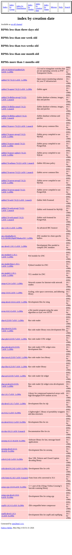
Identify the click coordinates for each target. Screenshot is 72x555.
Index (5, 7)
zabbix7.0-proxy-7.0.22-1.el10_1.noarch (17, 126)
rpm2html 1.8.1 (18, 524)
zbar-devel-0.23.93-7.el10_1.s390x (9, 330)
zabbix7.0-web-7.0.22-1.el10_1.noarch (16, 200)
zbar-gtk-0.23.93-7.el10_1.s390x (14, 339)
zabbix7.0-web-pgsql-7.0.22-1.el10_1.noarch (12, 218)
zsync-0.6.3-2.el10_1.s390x (12, 311)
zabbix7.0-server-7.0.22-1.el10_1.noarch (17, 172)
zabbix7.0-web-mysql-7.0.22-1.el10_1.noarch (13, 209)
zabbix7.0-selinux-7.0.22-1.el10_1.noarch (17, 163)
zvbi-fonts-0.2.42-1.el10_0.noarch (14, 478)
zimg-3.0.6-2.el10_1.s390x (11, 293)
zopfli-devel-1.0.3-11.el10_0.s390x (8, 515)
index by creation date (39, 7)
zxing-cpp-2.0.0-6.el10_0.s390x (13, 487)
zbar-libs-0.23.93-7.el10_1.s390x (14, 367)
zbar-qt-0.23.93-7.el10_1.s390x (13, 376)
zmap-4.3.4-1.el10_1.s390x (12, 283)
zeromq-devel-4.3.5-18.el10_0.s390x (9, 450)
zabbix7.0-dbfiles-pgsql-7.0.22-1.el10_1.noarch (13, 108)
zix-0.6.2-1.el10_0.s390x (11, 413)
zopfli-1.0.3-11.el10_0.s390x (12, 505)
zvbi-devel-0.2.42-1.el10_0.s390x (14, 468)
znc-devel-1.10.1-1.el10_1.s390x (14, 246)
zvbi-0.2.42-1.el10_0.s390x (12, 459)
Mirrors (54, 7)
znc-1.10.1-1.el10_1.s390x (11, 228)
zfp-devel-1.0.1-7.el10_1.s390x (13, 404)
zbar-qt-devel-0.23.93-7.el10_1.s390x (10, 385)
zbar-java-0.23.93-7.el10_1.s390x (14, 357)
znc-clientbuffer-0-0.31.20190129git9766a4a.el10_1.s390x (17, 237)
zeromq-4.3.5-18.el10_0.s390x (13, 441)
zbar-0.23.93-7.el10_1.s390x (12, 320)
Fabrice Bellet (6, 528)
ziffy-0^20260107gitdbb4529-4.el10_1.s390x (13, 71)
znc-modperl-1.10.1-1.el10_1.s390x (9, 256)
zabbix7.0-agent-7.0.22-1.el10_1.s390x (16, 89)
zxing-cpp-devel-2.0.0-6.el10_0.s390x (10, 496)
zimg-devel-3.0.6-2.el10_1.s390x (14, 302)
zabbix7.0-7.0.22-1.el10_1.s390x (14, 80)
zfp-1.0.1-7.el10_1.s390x (11, 394)
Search (67, 7)
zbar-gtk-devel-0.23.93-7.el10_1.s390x (10, 348)
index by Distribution (21, 7)
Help (61, 7)
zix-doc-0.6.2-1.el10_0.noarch (13, 431)
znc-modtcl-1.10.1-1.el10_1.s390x (8, 274)
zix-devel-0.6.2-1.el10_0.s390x (13, 422)
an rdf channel (16, 24)
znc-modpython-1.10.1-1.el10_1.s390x (10, 265)
